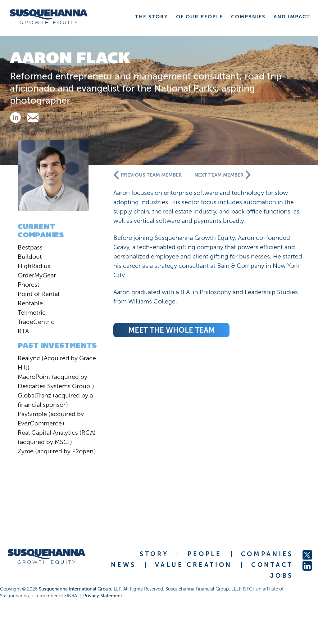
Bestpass (30, 247)
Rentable (30, 303)
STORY (154, 554)
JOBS (281, 575)
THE (151, 17)
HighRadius (34, 266)
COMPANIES (267, 554)
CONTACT (272, 565)
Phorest (28, 284)
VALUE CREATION (193, 565)
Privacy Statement (102, 596)
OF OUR (199, 17)
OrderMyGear (37, 275)
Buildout (30, 256)
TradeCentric (36, 321)
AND (292, 17)
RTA (23, 331)
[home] (49, 16)
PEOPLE (204, 554)
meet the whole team (171, 329)
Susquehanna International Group (75, 589)
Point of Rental (38, 294)
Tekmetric (32, 312)
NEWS (123, 565)
